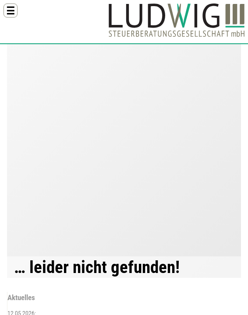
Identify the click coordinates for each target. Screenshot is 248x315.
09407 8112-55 (54, 237)
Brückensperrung (141, 221)
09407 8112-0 (53, 231)
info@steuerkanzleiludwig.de (70, 243)
